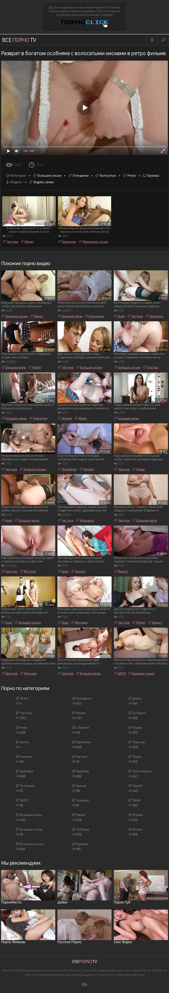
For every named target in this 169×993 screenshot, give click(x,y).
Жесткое (27, 571)
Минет (27, 242)
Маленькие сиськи (93, 242)
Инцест (121, 571)
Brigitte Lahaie (41, 182)
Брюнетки (67, 242)
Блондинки (78, 175)
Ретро (129, 175)
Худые (138, 469)
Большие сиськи (47, 175)
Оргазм (86, 469)
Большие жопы (69, 316)
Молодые (79, 622)
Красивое (154, 316)
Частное (10, 242)
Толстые (150, 367)
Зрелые (64, 418)
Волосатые (105, 175)
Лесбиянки (67, 469)
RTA (84, 984)
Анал (119, 316)
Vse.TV (84, 961)
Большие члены (14, 418)
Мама (80, 418)
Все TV (19, 40)
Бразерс (151, 175)
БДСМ (120, 673)
